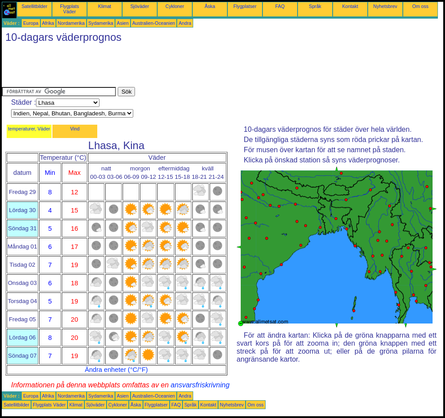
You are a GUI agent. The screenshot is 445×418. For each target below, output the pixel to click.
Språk (315, 6)
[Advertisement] (163, 67)
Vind (74, 128)
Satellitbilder (34, 6)
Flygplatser (244, 6)
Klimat (104, 6)
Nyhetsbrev (385, 6)
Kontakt (350, 6)
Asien (123, 23)
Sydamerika (100, 23)
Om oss (420, 6)
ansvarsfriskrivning (200, 385)
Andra (185, 23)
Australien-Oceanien (153, 23)
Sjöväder (139, 6)
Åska (210, 6)
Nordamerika (71, 23)
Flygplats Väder (69, 9)
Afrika (48, 23)
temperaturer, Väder (29, 128)
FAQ (280, 6)
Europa (30, 23)
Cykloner (174, 6)
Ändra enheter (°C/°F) (116, 369)
